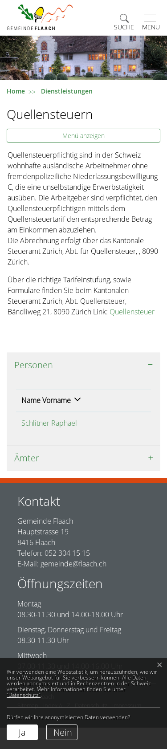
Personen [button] (33, 365)
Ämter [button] (26, 479)
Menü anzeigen (83, 135)
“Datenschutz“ (24, 695)
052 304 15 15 (67, 574)
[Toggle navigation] (149, 23)
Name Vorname (35, 405)
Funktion (95, 411)
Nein (62, 732)
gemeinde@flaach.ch (73, 585)
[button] (124, 22)
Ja (22, 732)
